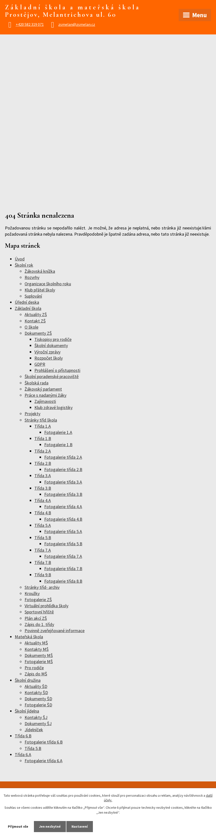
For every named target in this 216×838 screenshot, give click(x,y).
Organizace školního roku (48, 284)
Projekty (32, 413)
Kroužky (32, 593)
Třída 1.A (42, 426)
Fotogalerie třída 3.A (63, 482)
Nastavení (80, 826)
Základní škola (28, 308)
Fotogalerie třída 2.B (63, 469)
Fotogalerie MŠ (39, 661)
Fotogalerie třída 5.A (63, 531)
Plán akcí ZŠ (36, 618)
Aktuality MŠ (36, 643)
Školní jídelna (27, 711)
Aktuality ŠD (36, 686)
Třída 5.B (42, 537)
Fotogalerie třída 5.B (63, 544)
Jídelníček (34, 729)
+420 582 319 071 (30, 24)
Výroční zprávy (47, 352)
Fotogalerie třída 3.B (63, 494)
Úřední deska (27, 302)
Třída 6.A (23, 754)
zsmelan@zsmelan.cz (76, 24)
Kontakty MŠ (37, 649)
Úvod (20, 259)
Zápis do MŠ (36, 674)
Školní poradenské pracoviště (52, 376)
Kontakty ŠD (36, 692)
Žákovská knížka (40, 271)
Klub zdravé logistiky (53, 407)
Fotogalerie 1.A (58, 432)
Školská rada (36, 383)
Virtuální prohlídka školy (46, 606)
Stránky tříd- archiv (42, 587)
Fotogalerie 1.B (58, 444)
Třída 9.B (42, 575)
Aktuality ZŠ (36, 314)
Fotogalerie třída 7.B (63, 568)
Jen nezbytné (50, 826)
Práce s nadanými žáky (45, 395)
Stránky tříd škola (41, 420)
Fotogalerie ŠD (38, 705)
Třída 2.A (42, 451)
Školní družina (28, 680)
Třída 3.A (42, 475)
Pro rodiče (34, 667)
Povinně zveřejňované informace (55, 630)
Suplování (33, 296)
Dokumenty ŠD (38, 698)
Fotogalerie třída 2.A (63, 457)
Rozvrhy (32, 277)
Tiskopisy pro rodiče (53, 339)
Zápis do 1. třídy (39, 624)
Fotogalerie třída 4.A (63, 506)
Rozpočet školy (48, 358)
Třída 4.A (42, 500)
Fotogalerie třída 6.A (43, 760)
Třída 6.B (23, 736)
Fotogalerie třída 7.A (63, 556)
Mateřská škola (29, 637)
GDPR (39, 364)
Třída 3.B (42, 488)
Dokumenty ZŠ (38, 333)
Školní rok (24, 265)
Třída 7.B (42, 562)
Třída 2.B (42, 463)
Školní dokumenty (51, 345)
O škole (31, 327)
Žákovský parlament (43, 389)
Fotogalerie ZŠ (38, 599)
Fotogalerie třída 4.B (63, 519)
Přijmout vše (18, 826)
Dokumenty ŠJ (38, 723)
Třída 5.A (42, 525)
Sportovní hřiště (39, 612)
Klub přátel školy (40, 290)
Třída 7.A (42, 550)
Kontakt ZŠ (35, 321)
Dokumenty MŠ (39, 655)
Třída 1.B (42, 438)
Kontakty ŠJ (36, 717)
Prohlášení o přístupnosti (57, 370)
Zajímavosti (45, 401)
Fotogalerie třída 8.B (63, 581)
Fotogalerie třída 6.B (44, 742)
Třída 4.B (42, 513)
